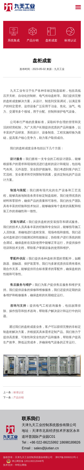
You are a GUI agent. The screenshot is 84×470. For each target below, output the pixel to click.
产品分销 (18, 397)
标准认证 (18, 392)
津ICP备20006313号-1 (66, 457)
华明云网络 (21, 465)
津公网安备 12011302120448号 (25, 461)
